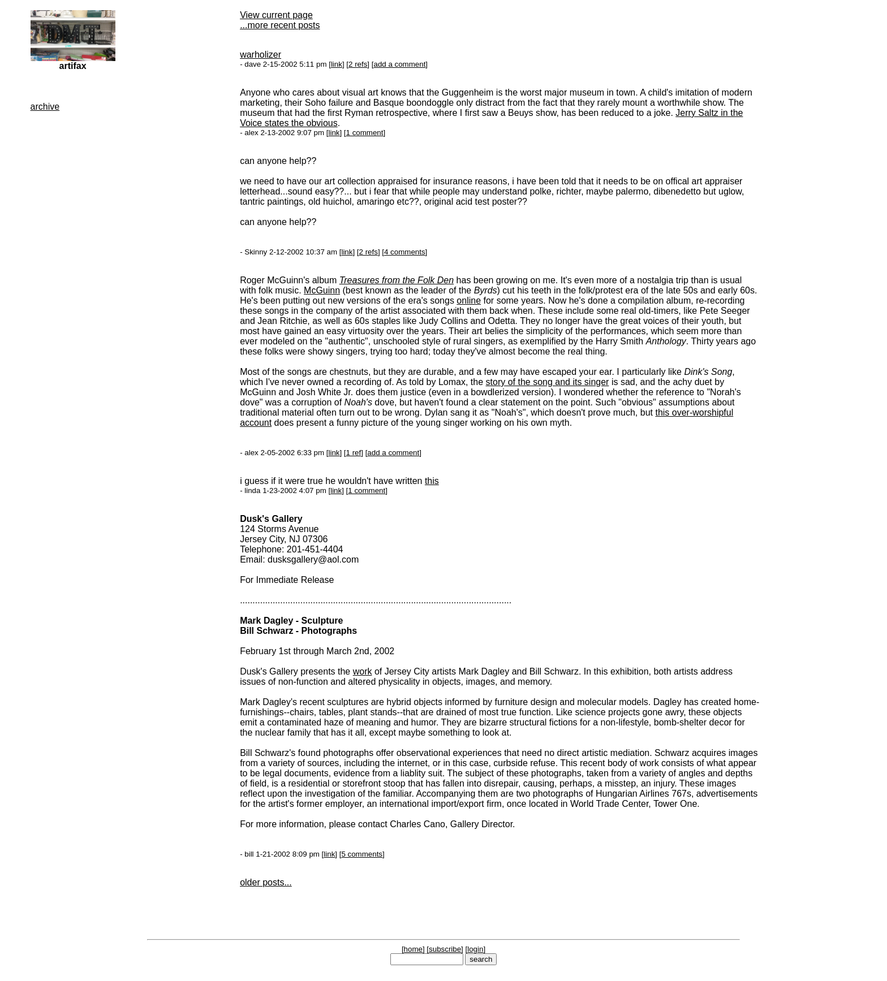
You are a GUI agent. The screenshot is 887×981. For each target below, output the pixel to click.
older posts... (266, 882)
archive (45, 106)
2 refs (357, 64)
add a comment (399, 64)
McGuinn (322, 290)
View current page (276, 15)
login (475, 949)
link (336, 64)
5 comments (361, 854)
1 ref (353, 452)
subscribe (445, 949)
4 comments (404, 252)
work (362, 671)
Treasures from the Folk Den (396, 280)
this (432, 481)
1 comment (365, 132)
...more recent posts (280, 25)
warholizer (260, 54)
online (469, 300)
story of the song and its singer (547, 382)
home (413, 949)
